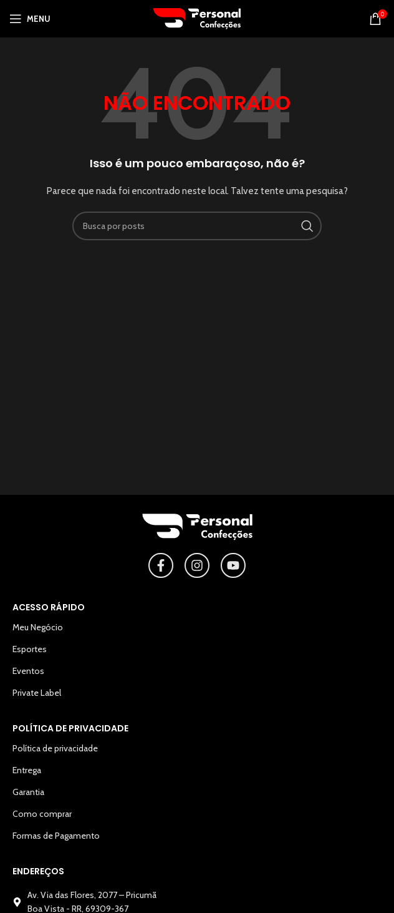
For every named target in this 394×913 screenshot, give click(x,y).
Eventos (28, 670)
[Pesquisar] (197, 226)
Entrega (26, 770)
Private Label (36, 692)
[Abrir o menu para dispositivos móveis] (30, 18)
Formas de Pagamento (56, 835)
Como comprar (42, 813)
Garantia (28, 792)
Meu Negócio (37, 627)
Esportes (29, 649)
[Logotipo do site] (197, 17)
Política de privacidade (55, 748)
